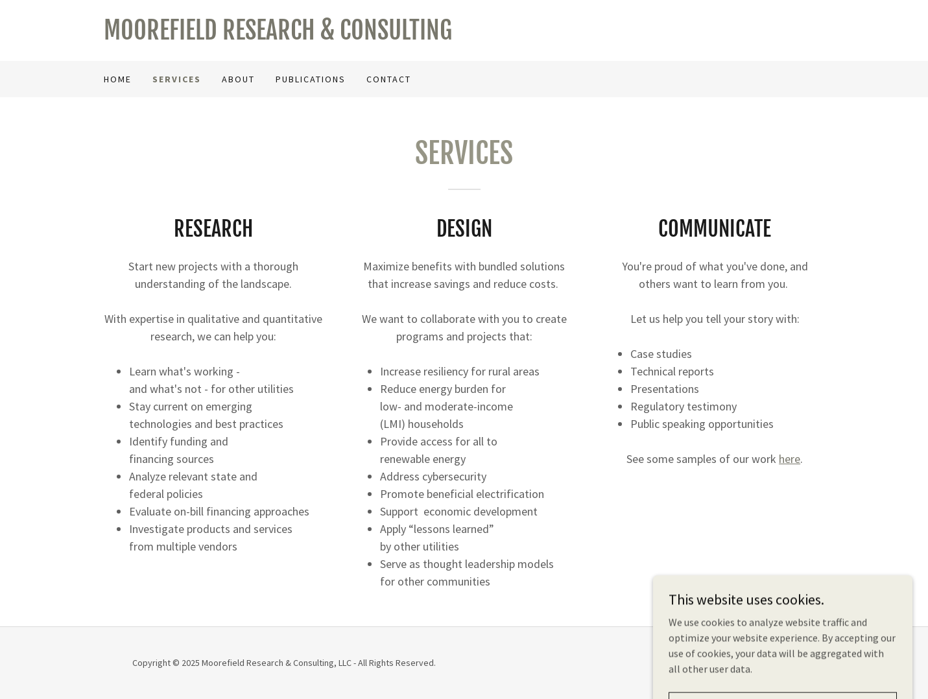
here (789, 458)
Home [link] (118, 79)
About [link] (238, 79)
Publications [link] (311, 79)
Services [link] (176, 79)
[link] (284, 35)
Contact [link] (388, 79)
